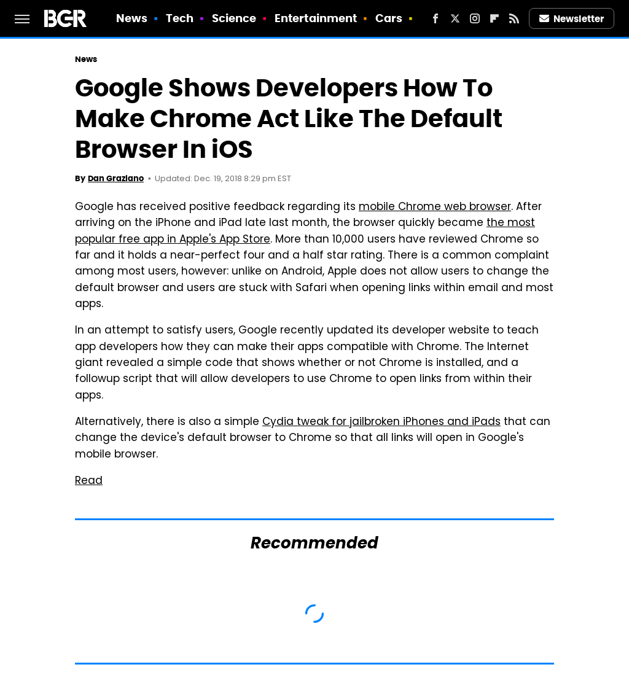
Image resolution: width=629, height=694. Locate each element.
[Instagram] (475, 18)
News (131, 18)
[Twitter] (455, 18)
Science (234, 18)
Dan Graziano (116, 178)
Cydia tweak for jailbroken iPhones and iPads (381, 422)
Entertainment (316, 18)
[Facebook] (435, 18)
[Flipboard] (494, 18)
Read (89, 481)
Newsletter (571, 19)
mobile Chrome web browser (435, 207)
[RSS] (514, 18)
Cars (388, 18)
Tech (179, 18)
